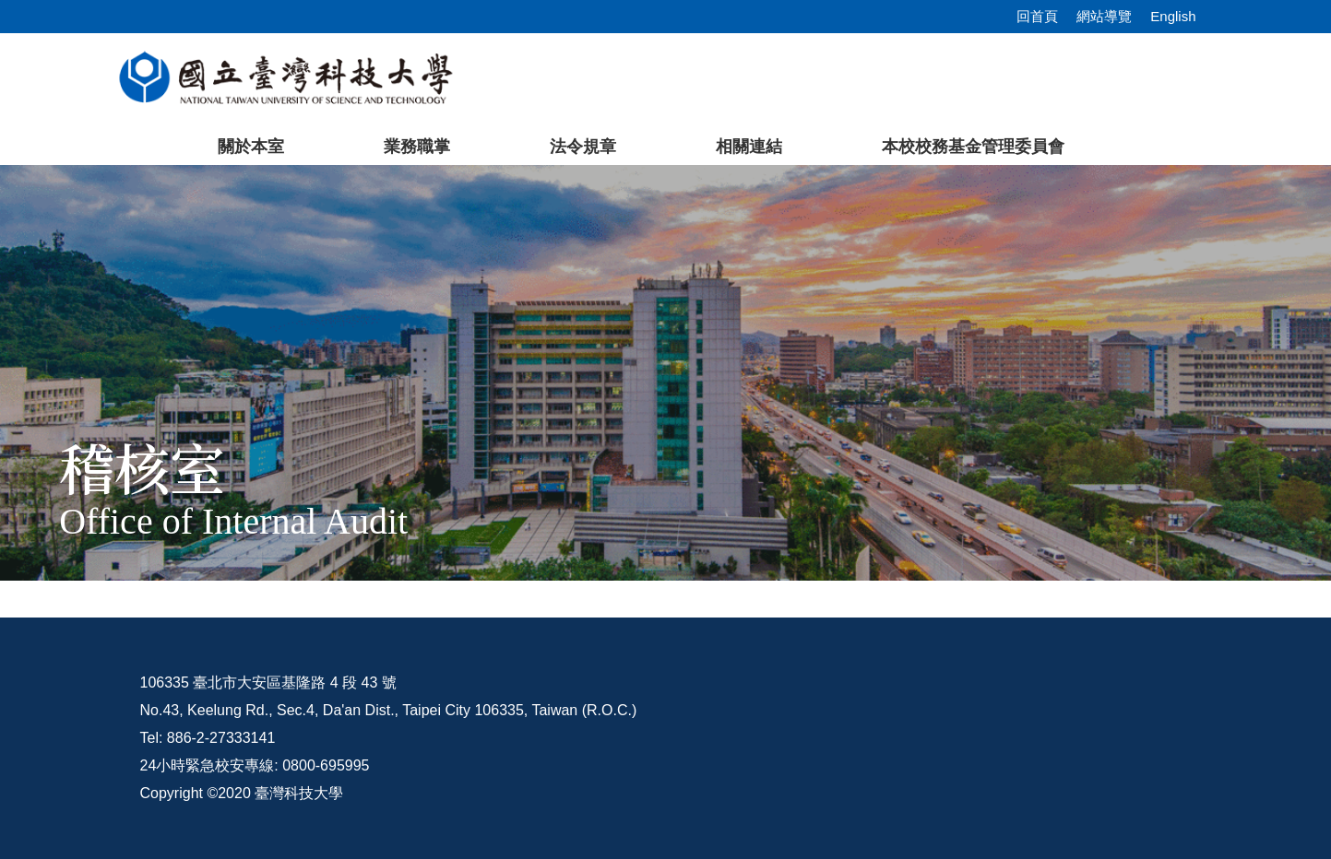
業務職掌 (417, 146)
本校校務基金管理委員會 (973, 146)
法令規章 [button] (583, 146)
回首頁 (1037, 16)
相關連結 (749, 146)
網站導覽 (1104, 16)
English (1172, 16)
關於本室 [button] (251, 146)
